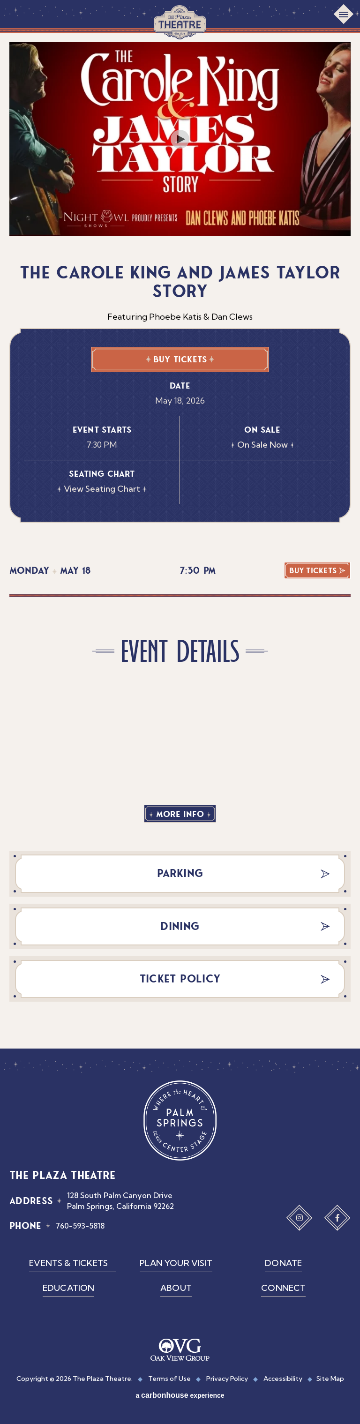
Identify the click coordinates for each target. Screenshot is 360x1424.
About (176, 1287)
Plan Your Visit (176, 1263)
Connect (283, 1287)
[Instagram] (299, 1218)
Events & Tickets (68, 1263)
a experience (179, 1395)
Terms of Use (169, 1378)
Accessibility (282, 1378)
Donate (283, 1263)
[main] (180, 541)
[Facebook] (337, 1218)
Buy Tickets (180, 359)
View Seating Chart (102, 488)
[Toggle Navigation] (343, 14)
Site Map (330, 1378)
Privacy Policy (227, 1378)
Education (69, 1287)
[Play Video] (180, 139)
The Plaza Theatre (180, 22)
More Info (180, 814)
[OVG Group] (180, 1351)
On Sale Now (262, 444)
